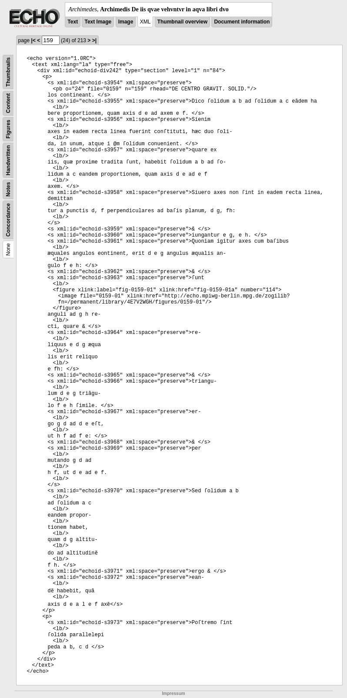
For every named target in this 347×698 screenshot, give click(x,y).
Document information (242, 22)
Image (125, 22)
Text (72, 22)
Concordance (8, 220)
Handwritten (8, 160)
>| (94, 40)
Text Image (97, 22)
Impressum (173, 693)
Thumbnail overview (182, 22)
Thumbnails (8, 72)
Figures (8, 129)
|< (33, 40)
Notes (8, 189)
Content (8, 103)
